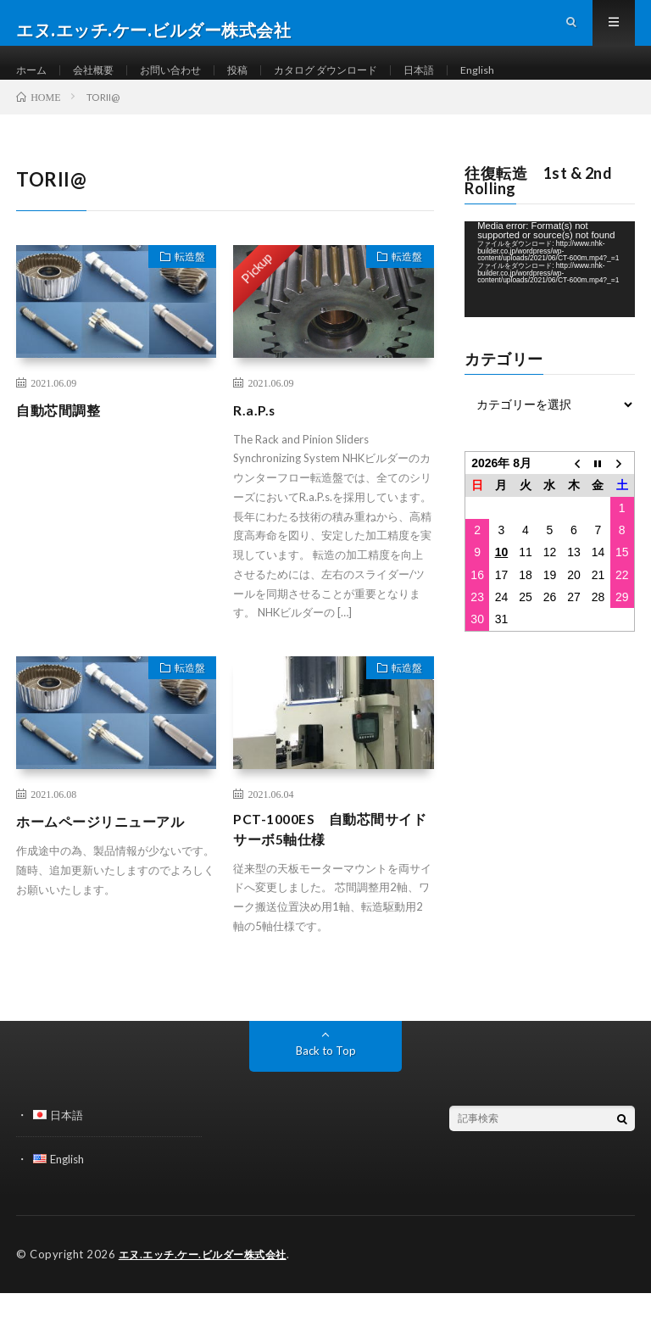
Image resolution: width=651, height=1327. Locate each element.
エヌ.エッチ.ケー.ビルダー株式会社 (209, 1289)
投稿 (261, 84)
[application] (550, 300)
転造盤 (182, 290)
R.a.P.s (256, 440)
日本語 (464, 84)
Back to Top (326, 1086)
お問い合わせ (187, 84)
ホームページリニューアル (110, 851)
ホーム (34, 84)
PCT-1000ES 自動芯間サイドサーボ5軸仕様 (332, 863)
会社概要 (101, 84)
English (528, 84)
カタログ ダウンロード (359, 84)
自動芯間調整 (63, 440)
